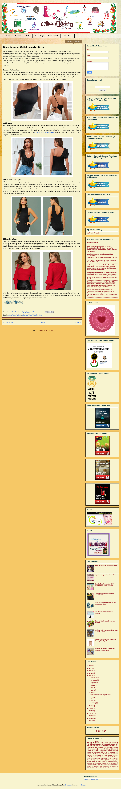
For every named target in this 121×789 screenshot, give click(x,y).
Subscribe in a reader (91, 780)
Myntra (109, 760)
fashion (114, 749)
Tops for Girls (37, 315)
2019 (90, 708)
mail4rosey (90, 265)
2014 (90, 721)
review (90, 742)
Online (97, 757)
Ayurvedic (90, 760)
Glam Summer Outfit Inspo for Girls (23, 47)
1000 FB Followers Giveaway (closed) (106, 565)
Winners (89, 753)
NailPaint (112, 752)
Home (7, 36)
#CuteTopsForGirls (14, 315)
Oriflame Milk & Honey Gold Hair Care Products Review (106, 631)
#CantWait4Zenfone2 (107, 767)
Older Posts (76, 322)
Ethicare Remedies (95, 744)
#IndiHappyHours (94, 758)
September (94, 682)
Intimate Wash (100, 760)
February (93, 703)
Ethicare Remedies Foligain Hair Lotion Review (104, 594)
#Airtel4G (89, 767)
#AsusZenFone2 (97, 767)
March (93, 700)
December (94, 678)
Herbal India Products (110, 755)
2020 (90, 706)
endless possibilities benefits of (99, 247)
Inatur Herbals (91, 764)
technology (90, 747)
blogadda (100, 747)
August (93, 685)
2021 (90, 675)
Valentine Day (98, 750)
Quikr (98, 764)
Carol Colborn (91, 260)
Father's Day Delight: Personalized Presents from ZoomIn (105, 649)
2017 (90, 713)
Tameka (89, 254)
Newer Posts (8, 322)
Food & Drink (53, 36)
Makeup (108, 749)
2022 (90, 673)
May (92, 692)
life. (117, 757)
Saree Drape (101, 761)
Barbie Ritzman (91, 272)
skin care (90, 745)
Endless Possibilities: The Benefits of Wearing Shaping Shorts (105, 640)
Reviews (18, 36)
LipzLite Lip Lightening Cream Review (106, 575)
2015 (90, 718)
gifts (106, 753)
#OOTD (98, 745)
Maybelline (90, 757)
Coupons (113, 763)
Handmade (98, 755)
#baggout (89, 763)
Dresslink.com (105, 766)
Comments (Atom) (46, 330)
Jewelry (89, 750)
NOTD (105, 752)
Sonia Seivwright (92, 246)
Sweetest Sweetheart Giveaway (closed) (104, 612)
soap (101, 749)
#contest (105, 745)
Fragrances (97, 752)
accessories (104, 757)
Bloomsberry (97, 766)
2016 (90, 716)
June (92, 690)
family (111, 757)
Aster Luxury (108, 750)
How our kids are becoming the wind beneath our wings (105, 603)
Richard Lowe (91, 282)
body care (98, 753)
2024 (90, 668)
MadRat (114, 766)
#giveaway (115, 742)
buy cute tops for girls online (44, 132)
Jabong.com (93, 749)
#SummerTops (27, 315)
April (92, 698)
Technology (39, 36)
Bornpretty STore (112, 747)
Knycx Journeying (92, 289)
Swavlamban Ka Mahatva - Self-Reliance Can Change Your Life (104, 584)
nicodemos (68, 785)
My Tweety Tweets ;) (93, 233)
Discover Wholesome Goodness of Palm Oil (105, 621)
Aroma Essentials (110, 744)
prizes (113, 745)
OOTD (28, 36)
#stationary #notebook (101, 763)
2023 (90, 670)
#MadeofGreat (112, 761)
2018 (90, 711)
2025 (90, 665)
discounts (104, 764)
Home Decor (67, 36)
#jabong (89, 766)
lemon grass (112, 764)
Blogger (83, 785)
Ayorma (114, 758)
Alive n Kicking (105, 758)
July (92, 687)
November (94, 680)
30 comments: (37, 312)
